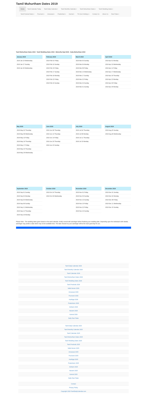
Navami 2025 (73, 370)
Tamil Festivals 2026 (73, 284)
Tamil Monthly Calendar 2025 (73, 329)
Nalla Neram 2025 (73, 348)
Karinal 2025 (73, 374)
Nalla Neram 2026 (73, 288)
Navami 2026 (73, 311)
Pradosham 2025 (73, 363)
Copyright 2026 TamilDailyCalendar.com (73, 391)
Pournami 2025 (73, 355)
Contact (73, 384)
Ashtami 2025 (73, 367)
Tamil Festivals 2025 (73, 344)
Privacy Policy (73, 387)
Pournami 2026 (73, 296)
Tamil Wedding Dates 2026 (73, 281)
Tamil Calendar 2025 (73, 333)
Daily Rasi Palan (73, 318)
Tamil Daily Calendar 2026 (73, 266)
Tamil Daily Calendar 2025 (73, 326)
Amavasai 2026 (73, 292)
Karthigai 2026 (73, 299)
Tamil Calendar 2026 (73, 273)
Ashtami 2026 (73, 307)
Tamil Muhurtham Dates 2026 (73, 277)
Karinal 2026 (73, 314)
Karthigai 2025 (73, 359)
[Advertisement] (73, 33)
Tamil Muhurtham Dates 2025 (73, 337)
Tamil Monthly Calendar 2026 (73, 269)
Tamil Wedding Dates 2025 (73, 341)
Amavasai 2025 (73, 352)
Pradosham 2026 (73, 303)
